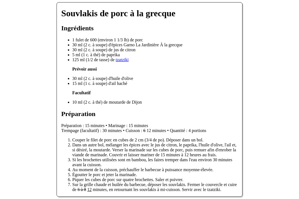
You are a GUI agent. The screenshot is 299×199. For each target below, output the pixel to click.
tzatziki (122, 59)
